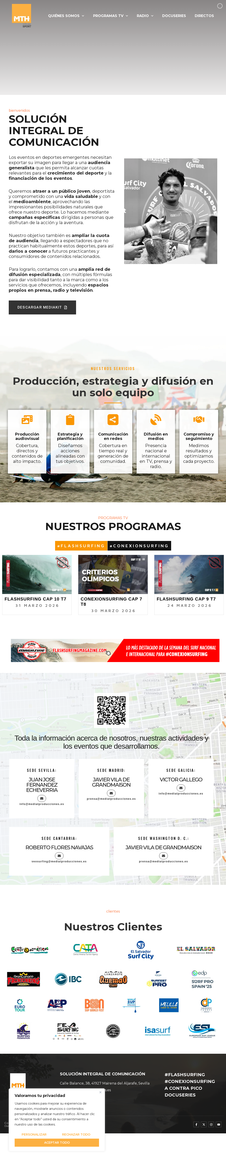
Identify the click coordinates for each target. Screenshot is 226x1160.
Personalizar (34, 1134)
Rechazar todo (76, 1134)
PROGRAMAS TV (110, 15)
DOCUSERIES (174, 16)
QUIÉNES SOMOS (66, 15)
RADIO (145, 15)
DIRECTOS (204, 16)
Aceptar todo (57, 1143)
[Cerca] (100, 1092)
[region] (57, 1119)
